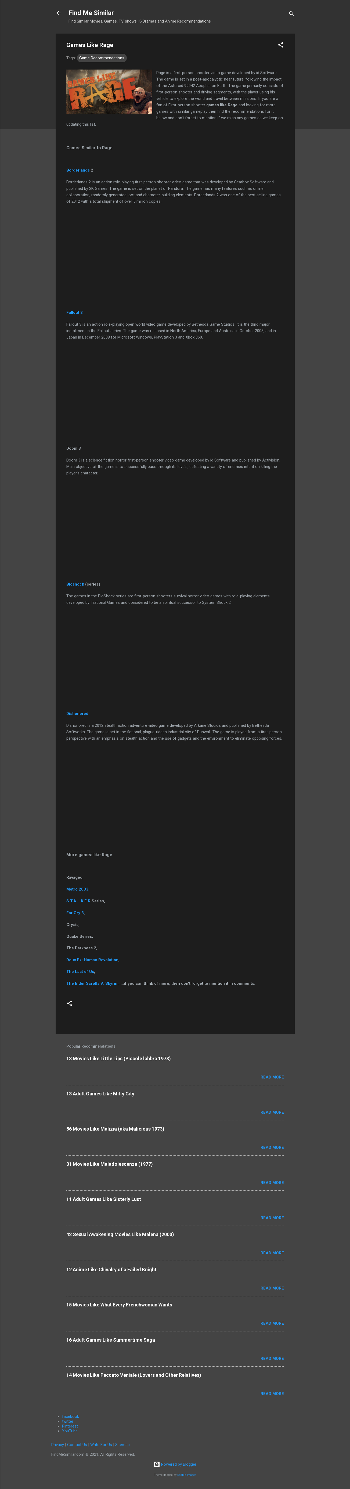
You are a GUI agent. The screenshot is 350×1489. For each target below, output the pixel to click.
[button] (280, 46)
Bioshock (75, 584)
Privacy (57, 1444)
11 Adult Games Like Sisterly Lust (103, 1199)
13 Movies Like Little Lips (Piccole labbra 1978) (118, 1058)
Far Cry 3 (75, 912)
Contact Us (77, 1444)
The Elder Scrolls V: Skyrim (92, 983)
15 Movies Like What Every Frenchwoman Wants (119, 1305)
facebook (70, 1416)
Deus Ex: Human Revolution (92, 959)
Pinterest (70, 1426)
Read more (272, 1077)
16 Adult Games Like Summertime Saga (110, 1340)
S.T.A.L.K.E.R (78, 901)
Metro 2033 (77, 889)
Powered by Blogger (175, 1464)
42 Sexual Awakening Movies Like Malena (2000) (120, 1234)
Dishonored (77, 713)
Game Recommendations (101, 58)
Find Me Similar (91, 13)
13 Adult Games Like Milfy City (100, 1093)
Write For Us (101, 1444)
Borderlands (78, 170)
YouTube (70, 1431)
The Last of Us (80, 971)
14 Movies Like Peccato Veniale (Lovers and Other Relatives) (133, 1375)
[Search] (291, 14)
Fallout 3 (74, 312)
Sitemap (122, 1444)
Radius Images (186, 1475)
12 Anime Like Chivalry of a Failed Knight (111, 1269)
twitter (67, 1421)
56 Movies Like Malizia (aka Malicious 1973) (115, 1129)
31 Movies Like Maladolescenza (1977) (109, 1164)
